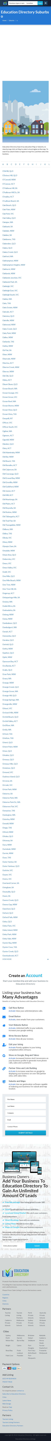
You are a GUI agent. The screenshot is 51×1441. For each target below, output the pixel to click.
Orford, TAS (7, 734)
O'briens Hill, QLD (9, 175)
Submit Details (26, 1133)
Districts (5, 1304)
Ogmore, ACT (8, 435)
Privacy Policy (7, 1410)
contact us (20, 1391)
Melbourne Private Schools (20, 1322)
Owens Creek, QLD (10, 900)
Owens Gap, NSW (9, 904)
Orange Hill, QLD (9, 695)
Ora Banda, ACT (9, 666)
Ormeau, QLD (8, 759)
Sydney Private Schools (30, 1322)
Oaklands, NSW (8, 273)
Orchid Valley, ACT (10, 721)
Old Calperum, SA (9, 469)
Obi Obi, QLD (7, 376)
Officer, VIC (7, 422)
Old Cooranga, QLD (10, 474)
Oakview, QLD (8, 316)
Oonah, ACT (7, 631)
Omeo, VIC (6, 563)
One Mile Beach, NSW (11, 580)
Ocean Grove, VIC (9, 397)
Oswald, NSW (8, 823)
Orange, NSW (8, 683)
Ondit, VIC (6, 572)
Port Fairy (31, 1350)
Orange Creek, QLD (10, 687)
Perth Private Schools (30, 1315)
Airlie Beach (32, 1353)
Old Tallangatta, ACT (10, 516)
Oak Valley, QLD (9, 218)
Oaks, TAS (6, 303)
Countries (5, 1294)
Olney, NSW (7, 542)
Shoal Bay (9, 1350)
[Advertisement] (25, 51)
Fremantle (42, 1350)
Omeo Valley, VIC (9, 567)
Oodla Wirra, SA (8, 606)
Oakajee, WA (7, 222)
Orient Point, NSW (10, 747)
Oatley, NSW (7, 346)
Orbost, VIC (7, 708)
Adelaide (42, 1335)
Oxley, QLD (7, 921)
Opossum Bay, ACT (10, 661)
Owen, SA (6, 896)
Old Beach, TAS (8, 461)
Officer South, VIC (10, 427)
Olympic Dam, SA (9, 546)
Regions (5, 1298)
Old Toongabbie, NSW (11, 525)
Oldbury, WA (7, 529)
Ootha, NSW (7, 648)
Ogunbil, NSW (8, 440)
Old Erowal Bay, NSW (11, 478)
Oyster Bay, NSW (9, 943)
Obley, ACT (7, 380)
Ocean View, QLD (9, 410)
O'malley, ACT (8, 196)
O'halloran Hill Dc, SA (11, 192)
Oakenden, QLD (9, 243)
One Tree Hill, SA (9, 589)
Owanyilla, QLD (8, 892)
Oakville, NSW (8, 320)
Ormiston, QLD (8, 768)
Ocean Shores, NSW (10, 405)
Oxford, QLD (7, 913)
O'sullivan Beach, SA (10, 201)
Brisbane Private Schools (43, 1322)
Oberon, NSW (8, 371)
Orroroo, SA (7, 781)
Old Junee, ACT (8, 491)
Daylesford (43, 1348)
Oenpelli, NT (7, 418)
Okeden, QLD (8, 444)
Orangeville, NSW (9, 704)
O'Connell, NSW (9, 179)
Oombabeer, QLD (9, 623)
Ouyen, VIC (7, 874)
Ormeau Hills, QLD (10, 764)
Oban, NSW (7, 354)
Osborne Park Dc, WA (11, 802)
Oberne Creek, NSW (10, 367)
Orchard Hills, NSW (10, 712)
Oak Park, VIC (8, 214)
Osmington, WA (8, 815)
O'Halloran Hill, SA (9, 188)
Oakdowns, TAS (8, 239)
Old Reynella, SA (9, 508)
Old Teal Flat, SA (9, 521)
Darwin (19, 1338)
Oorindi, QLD (7, 644)
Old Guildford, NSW (10, 486)
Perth (8, 1338)
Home (4, 20)
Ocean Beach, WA (9, 388)
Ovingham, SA (8, 887)
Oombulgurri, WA (9, 627)
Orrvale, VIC (7, 785)
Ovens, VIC (7, 879)
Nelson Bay (10, 1340)
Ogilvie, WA (7, 431)
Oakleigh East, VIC (10, 290)
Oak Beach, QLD (9, 205)
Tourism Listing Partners (19, 1315)
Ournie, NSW (7, 853)
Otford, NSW (7, 832)
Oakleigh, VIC (8, 286)
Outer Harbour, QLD (10, 866)
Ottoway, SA (7, 840)
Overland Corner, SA (10, 883)
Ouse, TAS (6, 857)
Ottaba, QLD (7, 836)
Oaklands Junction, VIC (11, 278)
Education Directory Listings (25, 1439)
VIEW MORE (7, 959)
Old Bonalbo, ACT (9, 465)
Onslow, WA (7, 602)
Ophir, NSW (7, 657)
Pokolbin (20, 1355)
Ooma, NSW (7, 619)
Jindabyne (31, 1340)
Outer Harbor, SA (9, 862)
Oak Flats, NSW (8, 209)
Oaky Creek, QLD (9, 329)
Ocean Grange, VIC (10, 393)
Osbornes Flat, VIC (10, 806)
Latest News (6, 1400)
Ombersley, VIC (8, 559)
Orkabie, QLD (8, 755)
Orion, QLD (7, 751)
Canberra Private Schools (8, 1322)
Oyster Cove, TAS (9, 947)
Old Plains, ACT (8, 504)
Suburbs (11, 20)
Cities (4, 1301)
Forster (41, 1345)
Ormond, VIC (7, 772)
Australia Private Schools (43, 1315)
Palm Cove (9, 1355)
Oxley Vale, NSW (9, 938)
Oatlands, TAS (8, 341)
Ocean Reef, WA (9, 401)
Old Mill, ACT (7, 495)
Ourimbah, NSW (9, 849)
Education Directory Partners (12, 1426)
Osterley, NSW (8, 819)
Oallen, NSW (7, 337)
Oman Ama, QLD (9, 555)
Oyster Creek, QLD (10, 951)
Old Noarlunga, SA (9, 499)
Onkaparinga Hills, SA (11, 597)
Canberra (42, 1338)
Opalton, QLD (8, 653)
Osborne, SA (7, 793)
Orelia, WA (6, 729)
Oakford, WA (7, 256)
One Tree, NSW (8, 584)
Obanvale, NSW (8, 359)
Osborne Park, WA (10, 798)
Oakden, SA (7, 235)
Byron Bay (20, 1340)
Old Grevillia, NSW (9, 482)
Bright (8, 1345)
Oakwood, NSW (8, 324)
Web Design (6, 1404)
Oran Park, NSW (9, 674)
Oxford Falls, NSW (10, 917)
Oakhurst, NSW (8, 269)
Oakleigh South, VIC (10, 295)
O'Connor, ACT (8, 184)
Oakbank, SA (7, 226)
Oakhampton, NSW (10, 260)
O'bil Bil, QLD (7, 171)
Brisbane (31, 1335)
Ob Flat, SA (6, 350)
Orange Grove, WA (10, 691)
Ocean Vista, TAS (9, 414)
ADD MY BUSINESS (9, 1379)
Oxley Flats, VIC (9, 926)
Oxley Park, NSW (9, 934)
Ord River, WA (8, 725)
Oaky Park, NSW (9, 333)
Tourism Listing (7, 1419)
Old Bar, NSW (8, 457)
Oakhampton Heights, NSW (13, 265)
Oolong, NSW (8, 614)
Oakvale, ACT (8, 312)
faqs (10, 1407)
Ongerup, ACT (8, 593)
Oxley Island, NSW (10, 930)
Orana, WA (6, 678)
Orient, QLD (7, 742)
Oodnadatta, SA (8, 610)
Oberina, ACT (8, 363)
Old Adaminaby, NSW (11, 452)
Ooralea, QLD (8, 640)
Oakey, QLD (7, 248)
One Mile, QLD (8, 576)
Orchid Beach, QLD (10, 717)
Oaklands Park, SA (9, 282)
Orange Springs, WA (10, 700)
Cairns (19, 1345)
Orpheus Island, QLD (11, 776)
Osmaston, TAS (8, 810)
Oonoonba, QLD (9, 636)
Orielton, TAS (7, 738)
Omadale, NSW (8, 550)
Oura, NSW (7, 845)
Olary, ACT (6, 448)
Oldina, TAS (7, 533)
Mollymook (43, 1353)
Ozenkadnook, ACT (10, 955)
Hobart (30, 1338)
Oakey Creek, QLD (10, 252)
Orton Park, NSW (9, 789)
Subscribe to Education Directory (14, 1394)
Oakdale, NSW (8, 231)
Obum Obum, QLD (10, 384)
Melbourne (21, 1335)
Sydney (8, 1335)
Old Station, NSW (9, 512)
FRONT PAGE (7, 1382)
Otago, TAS (7, 828)
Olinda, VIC (7, 538)
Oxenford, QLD (8, 909)
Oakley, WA (7, 299)
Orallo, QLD (7, 670)
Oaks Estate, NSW (9, 307)
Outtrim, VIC (7, 870)
